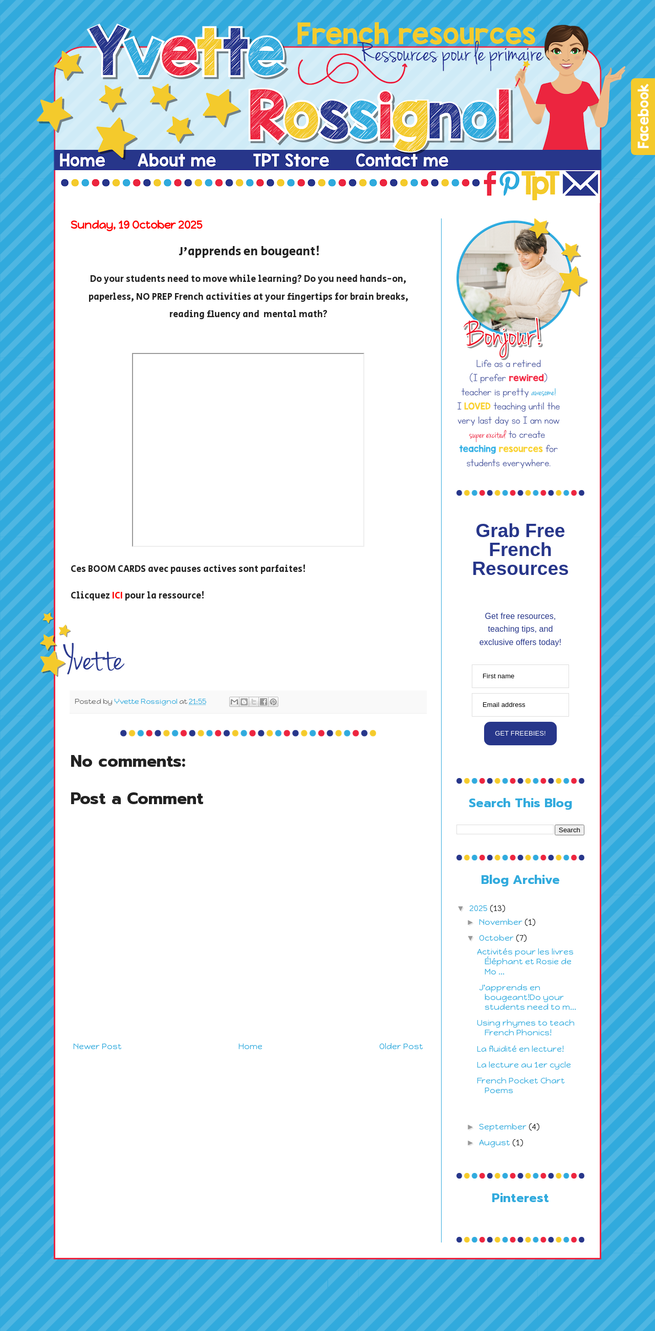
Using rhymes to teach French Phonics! (526, 1027)
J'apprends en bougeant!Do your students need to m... (526, 997)
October (497, 938)
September (504, 1127)
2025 (479, 908)
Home (250, 1046)
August (495, 1142)
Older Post (401, 1046)
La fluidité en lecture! (520, 1049)
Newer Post (97, 1046)
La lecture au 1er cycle (524, 1065)
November (502, 922)
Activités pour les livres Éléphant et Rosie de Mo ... (525, 961)
